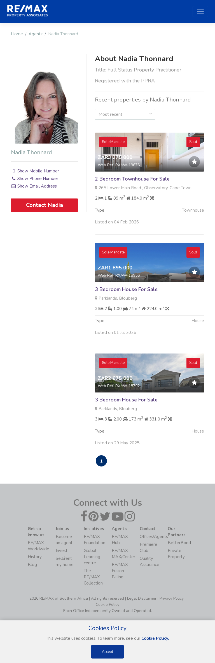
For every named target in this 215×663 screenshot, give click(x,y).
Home (17, 34)
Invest (61, 550)
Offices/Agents (154, 536)
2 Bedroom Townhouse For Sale (132, 178)
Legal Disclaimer (141, 598)
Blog (32, 564)
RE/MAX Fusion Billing (120, 571)
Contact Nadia (44, 205)
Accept (107, 651)
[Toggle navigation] (200, 11)
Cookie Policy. (155, 638)
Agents (36, 34)
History (35, 557)
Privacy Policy (172, 598)
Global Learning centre (92, 557)
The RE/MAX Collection (93, 577)
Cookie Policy (107, 604)
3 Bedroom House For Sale (126, 303)
